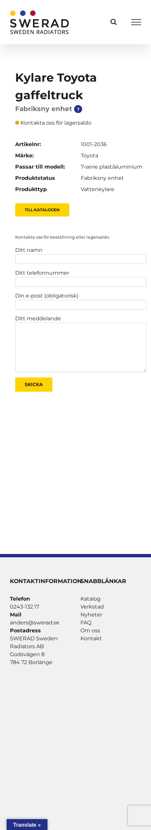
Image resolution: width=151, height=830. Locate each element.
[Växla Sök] (113, 22)
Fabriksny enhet (102, 178)
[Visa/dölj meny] (136, 22)
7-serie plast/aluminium (111, 167)
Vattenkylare (97, 189)
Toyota (89, 155)
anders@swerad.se (34, 622)
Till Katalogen (42, 209)
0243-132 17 (24, 607)
